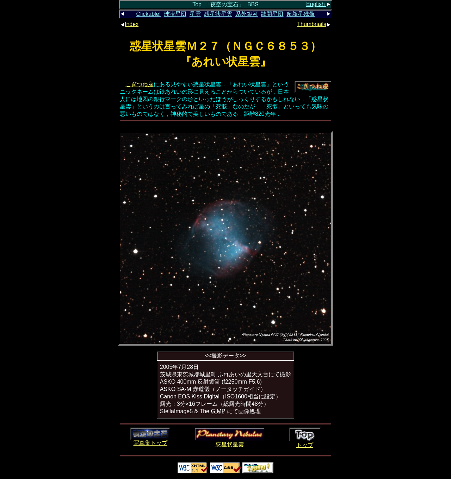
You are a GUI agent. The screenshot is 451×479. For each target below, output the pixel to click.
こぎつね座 (139, 84)
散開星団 (272, 14)
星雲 (195, 14)
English (318, 4)
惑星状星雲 (218, 14)
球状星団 (175, 14)
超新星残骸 (300, 14)
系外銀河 (246, 14)
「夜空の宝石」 (224, 4)
